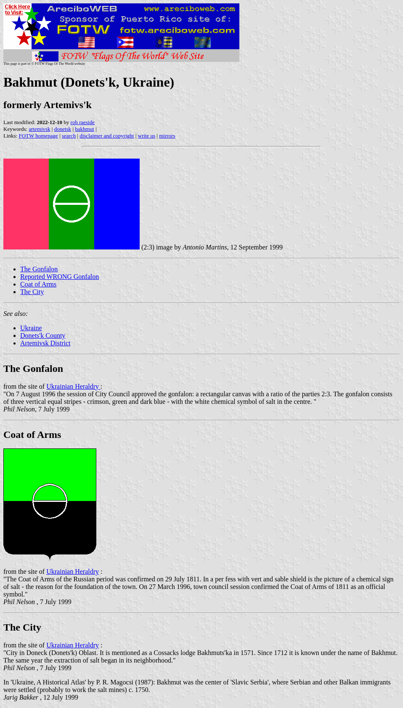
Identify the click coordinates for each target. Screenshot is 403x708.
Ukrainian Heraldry (73, 386)
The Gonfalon (39, 269)
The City (32, 291)
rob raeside (83, 122)
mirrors (167, 136)
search (69, 136)
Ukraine (31, 327)
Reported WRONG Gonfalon (59, 276)
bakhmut (84, 129)
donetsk (62, 129)
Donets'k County (42, 335)
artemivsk (39, 129)
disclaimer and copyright (107, 136)
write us (147, 136)
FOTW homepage (38, 136)
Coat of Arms (38, 284)
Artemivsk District (45, 343)
